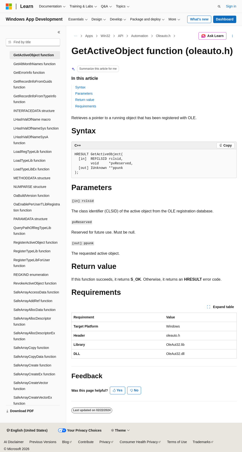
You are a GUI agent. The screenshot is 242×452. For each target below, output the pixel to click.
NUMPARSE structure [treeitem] (29, 187)
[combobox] (33, 42)
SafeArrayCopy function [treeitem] (31, 348)
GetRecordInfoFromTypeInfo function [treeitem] (34, 99)
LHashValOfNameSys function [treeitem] (36, 128)
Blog (65, 442)
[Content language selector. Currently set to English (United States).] (27, 430)
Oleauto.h (163, 36)
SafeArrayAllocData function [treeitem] (34, 310)
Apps (89, 36)
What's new (199, 19)
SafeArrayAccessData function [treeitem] (36, 292)
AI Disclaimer (14, 442)
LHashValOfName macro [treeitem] (32, 119)
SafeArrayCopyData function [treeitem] (34, 357)
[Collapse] (59, 32)
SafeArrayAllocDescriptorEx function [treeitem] (34, 336)
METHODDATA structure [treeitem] (31, 178)
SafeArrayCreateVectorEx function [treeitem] (32, 400)
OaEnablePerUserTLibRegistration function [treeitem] (36, 207)
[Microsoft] (9, 6)
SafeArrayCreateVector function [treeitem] (30, 386)
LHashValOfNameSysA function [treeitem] (30, 140)
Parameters (84, 93)
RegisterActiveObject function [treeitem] (35, 242)
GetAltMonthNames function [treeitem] (34, 64)
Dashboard (224, 19)
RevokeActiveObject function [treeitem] (34, 283)
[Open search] (219, 6)
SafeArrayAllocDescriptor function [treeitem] (32, 321)
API (121, 36)
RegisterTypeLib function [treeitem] (31, 251)
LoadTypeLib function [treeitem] (29, 160)
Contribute (86, 442)
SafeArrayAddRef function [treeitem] (32, 301)
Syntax (80, 87)
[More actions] (232, 36)
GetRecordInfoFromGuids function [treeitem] (32, 84)
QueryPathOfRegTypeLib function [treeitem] (32, 231)
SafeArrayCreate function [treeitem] (32, 365)
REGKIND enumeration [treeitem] (31, 275)
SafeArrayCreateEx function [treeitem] (34, 374)
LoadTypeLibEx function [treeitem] (31, 169)
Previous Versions (42, 442)
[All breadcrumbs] (75, 36)
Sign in (231, 6)
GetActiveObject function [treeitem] (33, 55)
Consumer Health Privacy (139, 442)
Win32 (105, 36)
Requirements (85, 106)
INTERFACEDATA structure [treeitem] (34, 111)
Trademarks (202, 442)
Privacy (105, 442)
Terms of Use (177, 442)
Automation (139, 36)
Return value (84, 100)
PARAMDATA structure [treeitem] (30, 219)
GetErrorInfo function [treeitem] (29, 72)
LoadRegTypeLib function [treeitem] (32, 152)
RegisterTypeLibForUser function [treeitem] (31, 263)
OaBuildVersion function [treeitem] (31, 196)
